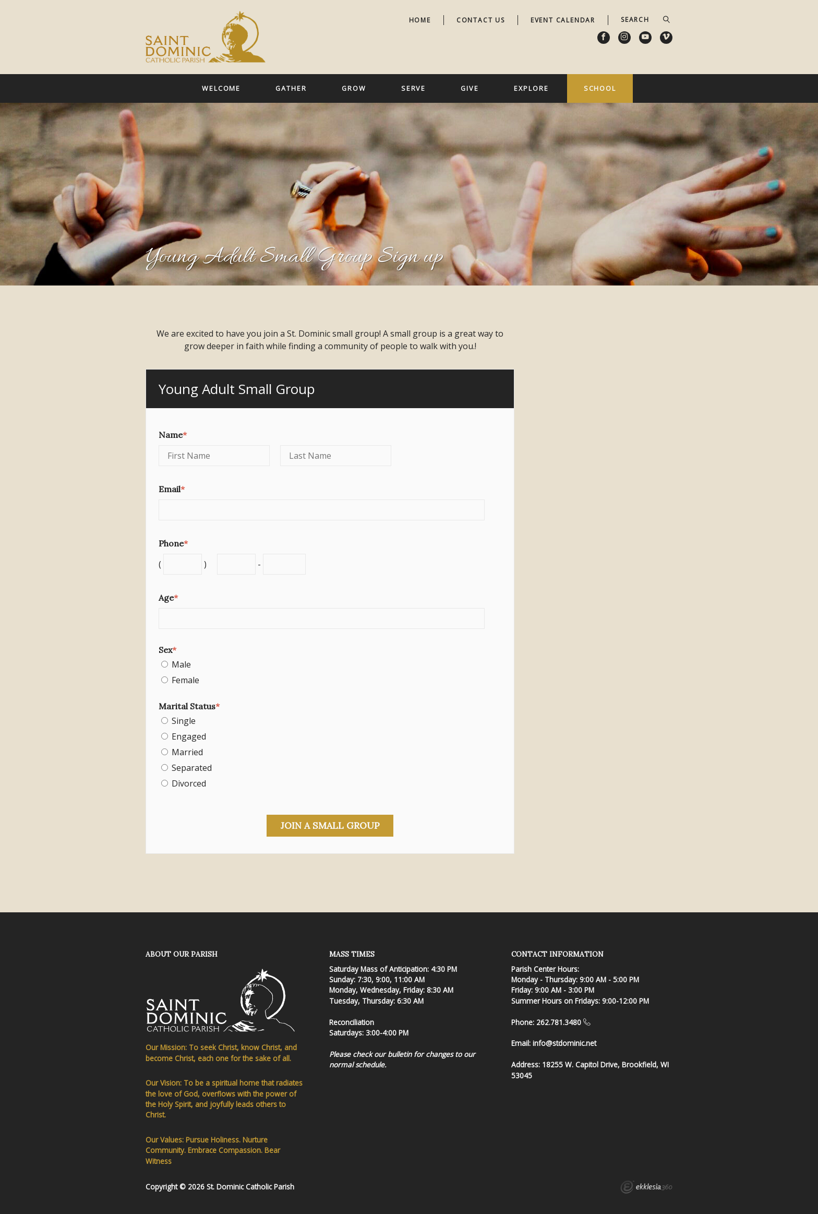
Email (172, 489)
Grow (354, 88)
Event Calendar (563, 20)
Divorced (189, 783)
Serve (413, 88)
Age (168, 597)
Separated (192, 768)
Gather (290, 88)
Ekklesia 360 (646, 1188)
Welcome (221, 88)
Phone (173, 543)
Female (185, 680)
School (600, 88)
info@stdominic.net (564, 1043)
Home (420, 20)
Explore (531, 88)
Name (173, 435)
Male (181, 664)
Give (470, 88)
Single (184, 721)
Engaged (189, 736)
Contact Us (480, 20)
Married (187, 752)
